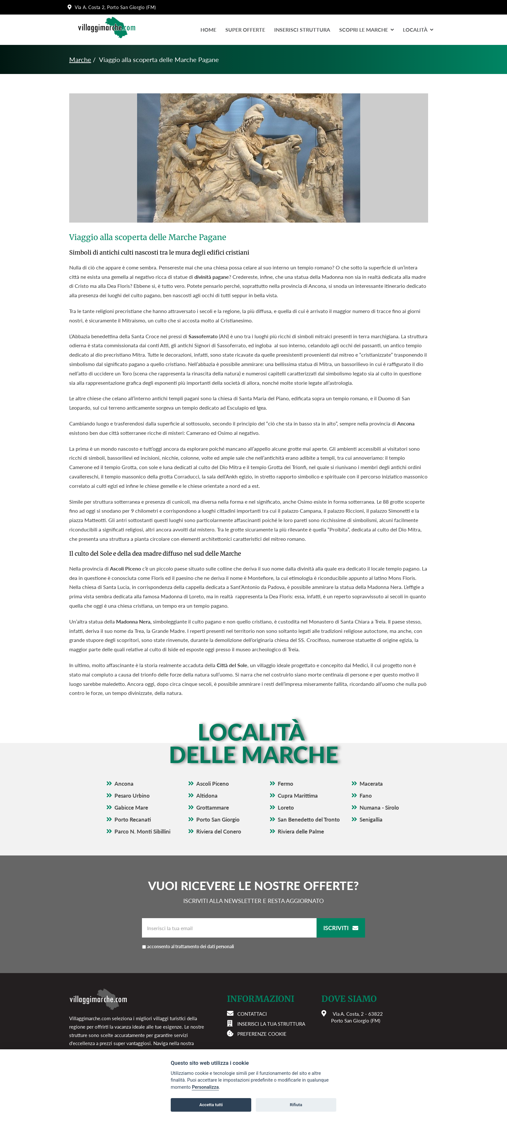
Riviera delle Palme (301, 831)
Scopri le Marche (366, 29)
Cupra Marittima (298, 795)
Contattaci (252, 1014)
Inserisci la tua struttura (271, 1024)
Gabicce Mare (131, 807)
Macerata (371, 783)
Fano (366, 795)
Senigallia (371, 819)
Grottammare (212, 807)
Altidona (207, 795)
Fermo (285, 783)
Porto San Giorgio (218, 819)
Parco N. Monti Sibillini (142, 831)
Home (208, 29)
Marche (80, 59)
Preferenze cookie (261, 1034)
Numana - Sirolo (379, 807)
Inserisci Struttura (302, 29)
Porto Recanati (132, 819)
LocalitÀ (418, 29)
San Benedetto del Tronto (309, 819)
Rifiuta (296, 1104)
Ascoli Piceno (212, 783)
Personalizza (205, 1087)
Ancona (124, 783)
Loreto (286, 807)
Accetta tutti (211, 1104)
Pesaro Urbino (132, 795)
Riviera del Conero (218, 831)
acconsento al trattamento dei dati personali (190, 946)
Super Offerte (245, 29)
